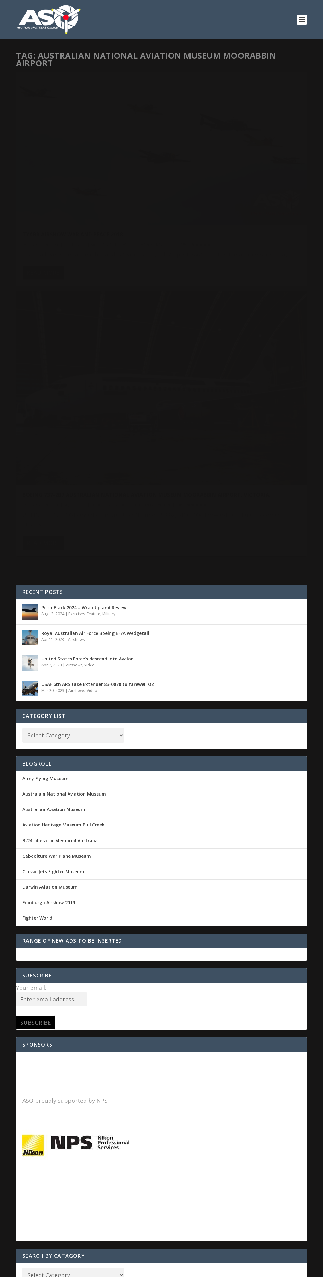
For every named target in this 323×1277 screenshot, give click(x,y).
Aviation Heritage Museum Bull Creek (63, 522)
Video (89, 362)
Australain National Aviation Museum (64, 491)
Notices (285, 198)
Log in (29, 1015)
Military (108, 311)
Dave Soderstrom (43, 171)
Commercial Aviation (258, 198)
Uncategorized (35, 178)
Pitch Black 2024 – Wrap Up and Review (83, 305)
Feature (93, 311)
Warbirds (59, 178)
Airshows (99, 171)
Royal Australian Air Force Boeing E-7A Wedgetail (95, 330)
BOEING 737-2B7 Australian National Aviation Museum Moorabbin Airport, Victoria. (227, 183)
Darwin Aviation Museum (50, 584)
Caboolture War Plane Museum (56, 553)
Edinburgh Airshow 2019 (48, 600)
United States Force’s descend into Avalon (87, 356)
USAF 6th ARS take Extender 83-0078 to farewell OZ (97, 382)
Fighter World (37, 615)
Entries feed (35, 1031)
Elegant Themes (60, 1269)
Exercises (76, 311)
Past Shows (119, 171)
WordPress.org (38, 1062)
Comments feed (40, 1047)
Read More (43, 225)
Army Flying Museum (45, 476)
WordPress (118, 1269)
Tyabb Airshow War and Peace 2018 (72, 161)
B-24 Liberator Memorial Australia (60, 538)
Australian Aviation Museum (53, 507)
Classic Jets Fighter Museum (53, 569)
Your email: (31, 685)
